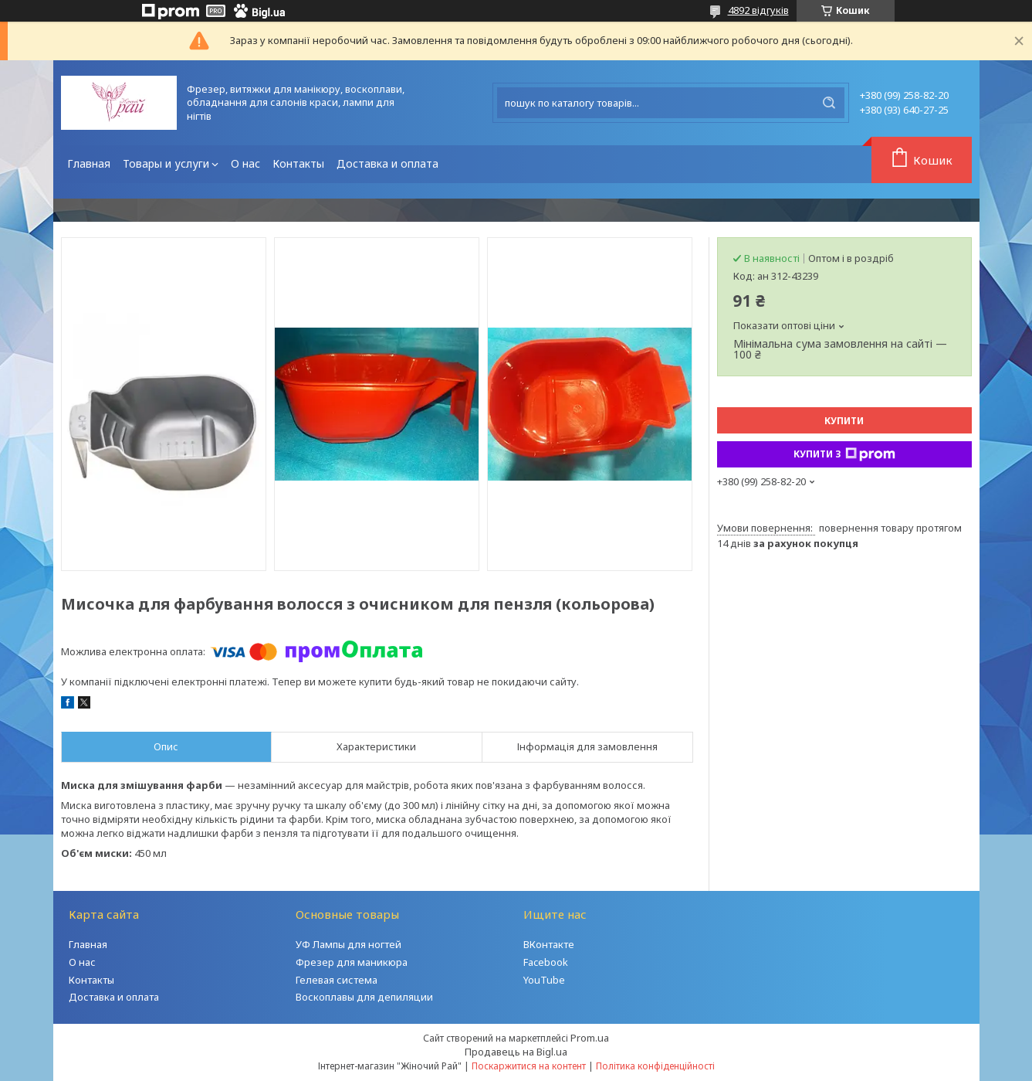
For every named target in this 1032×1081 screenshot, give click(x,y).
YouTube (544, 980)
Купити (844, 420)
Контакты (298, 163)
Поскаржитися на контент (529, 1066)
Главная (88, 163)
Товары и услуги (166, 163)
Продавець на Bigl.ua (516, 1052)
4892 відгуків (758, 10)
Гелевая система (336, 980)
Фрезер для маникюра (352, 962)
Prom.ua (589, 1038)
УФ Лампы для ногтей (348, 944)
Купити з (844, 454)
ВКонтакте (548, 944)
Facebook (545, 962)
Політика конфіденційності (655, 1066)
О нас (245, 163)
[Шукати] (829, 102)
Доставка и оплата (387, 163)
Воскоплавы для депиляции (364, 997)
